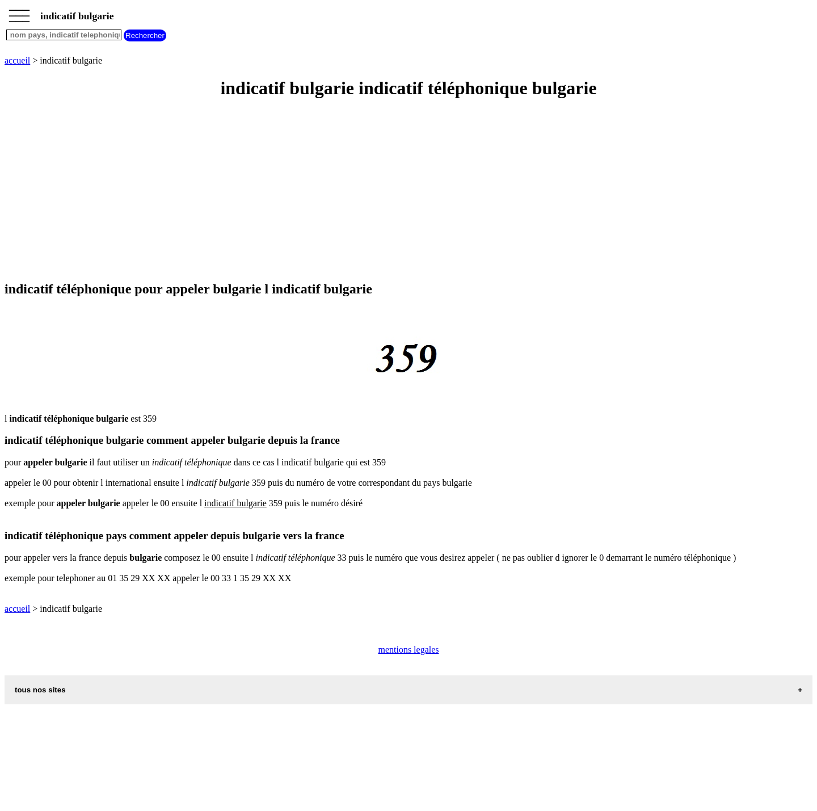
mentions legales (408, 649)
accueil (17, 60)
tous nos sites (40, 690)
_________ (19, 12)
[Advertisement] (345, 190)
